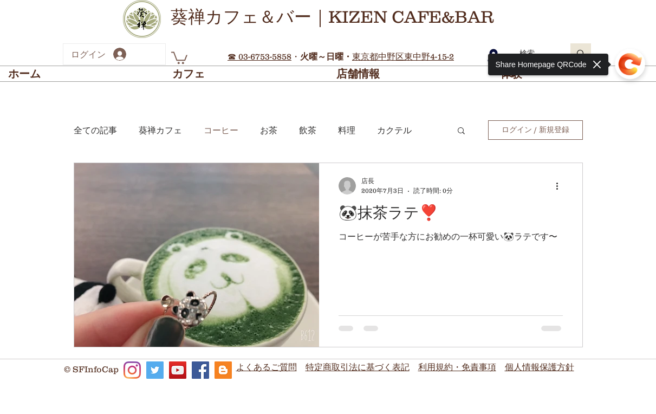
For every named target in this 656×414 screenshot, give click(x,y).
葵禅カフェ (160, 130)
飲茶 (307, 130)
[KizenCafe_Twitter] (155, 370)
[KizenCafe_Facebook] (200, 370)
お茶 (268, 130)
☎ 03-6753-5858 (259, 56)
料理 (346, 130)
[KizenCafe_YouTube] (177, 370)
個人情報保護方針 (539, 367)
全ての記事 (95, 130)
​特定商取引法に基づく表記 (358, 367)
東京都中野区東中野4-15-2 (403, 56)
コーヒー (221, 130)
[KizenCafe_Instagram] (132, 370)
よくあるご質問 (266, 367)
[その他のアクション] (561, 185)
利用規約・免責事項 (457, 367)
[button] (179, 57)
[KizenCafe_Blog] (223, 370)
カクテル (394, 130)
